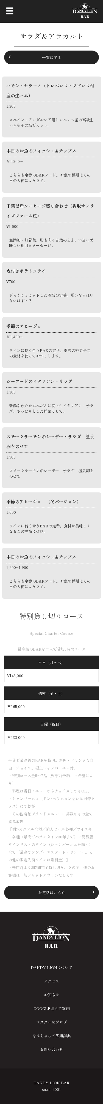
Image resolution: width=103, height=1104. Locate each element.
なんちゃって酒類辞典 (51, 1035)
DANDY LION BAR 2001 (51, 1086)
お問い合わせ (51, 1049)
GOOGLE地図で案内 (52, 1008)
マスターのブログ (51, 1022)
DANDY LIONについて (52, 967)
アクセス (51, 981)
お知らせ (51, 994)
